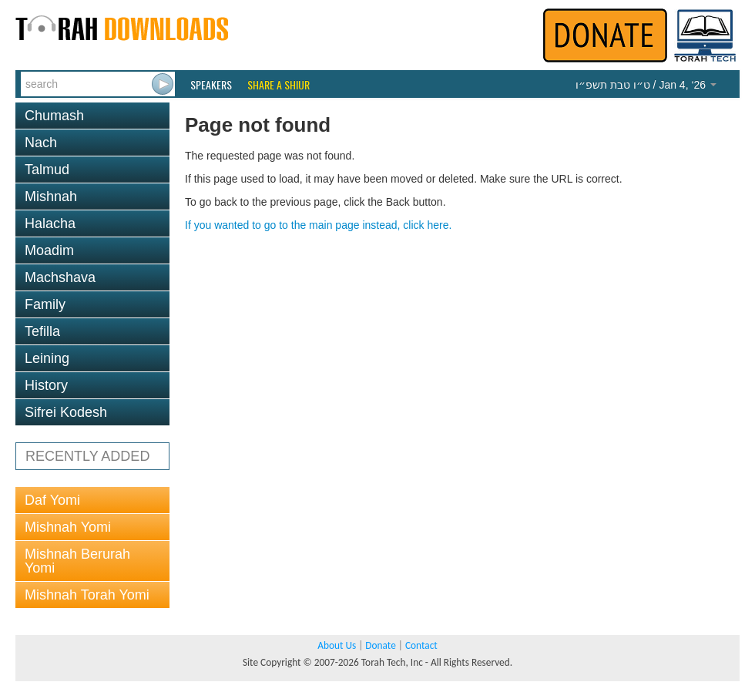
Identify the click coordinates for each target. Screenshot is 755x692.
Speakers (211, 84)
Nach (41, 142)
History (46, 385)
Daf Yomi (52, 500)
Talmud (47, 169)
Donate (380, 645)
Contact (421, 645)
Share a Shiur (278, 84)
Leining (47, 358)
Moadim (49, 250)
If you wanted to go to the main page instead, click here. (318, 225)
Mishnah (51, 196)
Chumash (54, 115)
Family (45, 304)
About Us (336, 645)
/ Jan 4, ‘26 (645, 85)
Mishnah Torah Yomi (87, 595)
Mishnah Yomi (68, 527)
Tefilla (42, 331)
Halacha (50, 223)
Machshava (60, 277)
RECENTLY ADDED (87, 456)
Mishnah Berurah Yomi (77, 561)
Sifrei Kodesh (66, 412)
